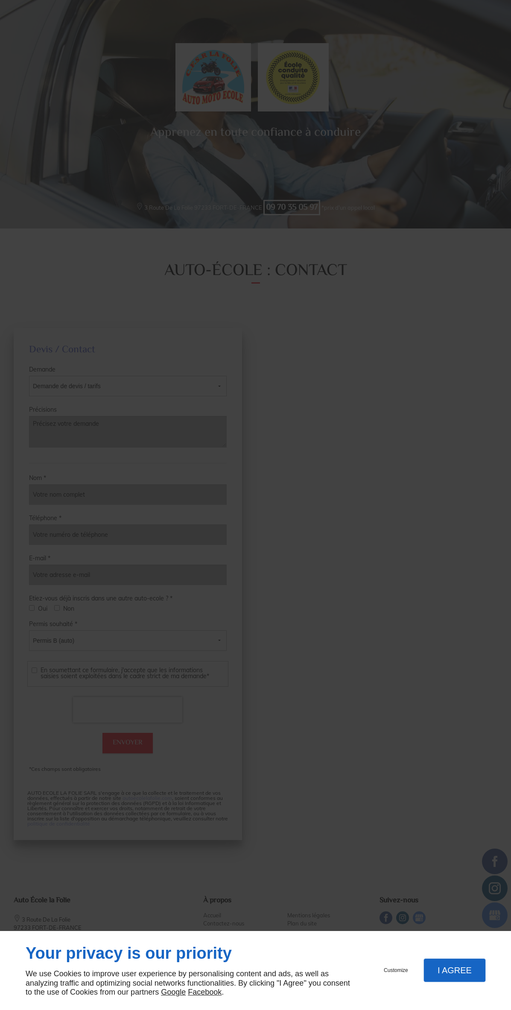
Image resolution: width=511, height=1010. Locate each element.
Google (173, 992)
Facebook (205, 992)
